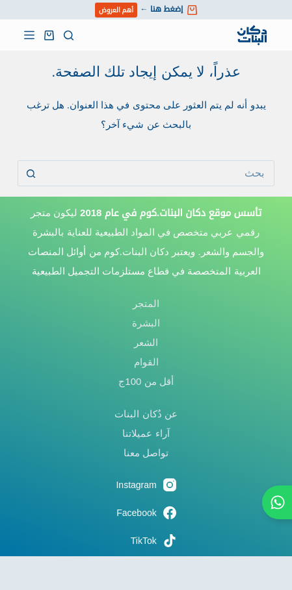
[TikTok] (146, 541)
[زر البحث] (31, 173)
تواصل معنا (146, 452)
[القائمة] (29, 35)
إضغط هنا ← (145, 10)
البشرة (146, 322)
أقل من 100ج (145, 381)
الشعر (146, 342)
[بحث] (68, 35)
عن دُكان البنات (145, 413)
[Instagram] (146, 485)
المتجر (146, 303)
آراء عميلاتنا (145, 433)
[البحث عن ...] (159, 173)
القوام (146, 361)
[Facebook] (146, 513)
